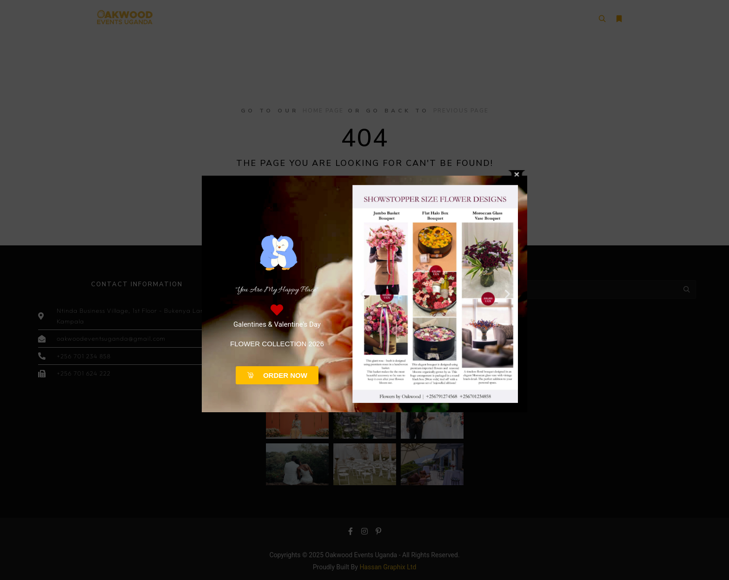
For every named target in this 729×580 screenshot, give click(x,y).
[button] (363, 294)
